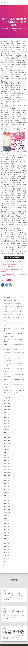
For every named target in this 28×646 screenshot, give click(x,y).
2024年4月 (6, 460)
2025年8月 (6, 415)
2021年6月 (6, 541)
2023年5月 (6, 492)
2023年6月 (6, 489)
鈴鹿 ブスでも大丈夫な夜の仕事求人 (13, 303)
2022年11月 (7, 509)
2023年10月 (7, 478)
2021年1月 (6, 555)
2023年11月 (7, 475)
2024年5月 (6, 458)
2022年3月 (6, 532)
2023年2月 (6, 501)
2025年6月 (6, 420)
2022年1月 (6, 538)
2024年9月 (6, 446)
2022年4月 (6, 529)
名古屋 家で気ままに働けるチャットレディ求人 (14, 261)
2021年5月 (6, 544)
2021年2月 (6, 552)
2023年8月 (6, 483)
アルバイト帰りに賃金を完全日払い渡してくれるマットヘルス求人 (13, 632)
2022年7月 (6, 521)
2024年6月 (6, 455)
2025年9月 (6, 412)
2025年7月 (6, 417)
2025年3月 (6, 429)
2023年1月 (6, 503)
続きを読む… (7, 599)
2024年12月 (7, 437)
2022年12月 (7, 506)
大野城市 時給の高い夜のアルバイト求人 (12, 264)
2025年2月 (6, 432)
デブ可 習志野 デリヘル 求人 (10, 300)
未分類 (9, 280)
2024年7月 (6, 452)
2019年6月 (6, 558)
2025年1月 (6, 435)
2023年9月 (6, 480)
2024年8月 (6, 449)
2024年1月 (6, 469)
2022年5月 (6, 526)
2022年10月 (7, 512)
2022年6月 (6, 523)
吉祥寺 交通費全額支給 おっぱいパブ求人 (13, 267)
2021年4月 (6, 546)
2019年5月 (6, 561)
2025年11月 (7, 406)
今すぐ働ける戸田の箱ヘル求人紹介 (12, 314)
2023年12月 (7, 472)
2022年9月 (6, 515)
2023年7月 (6, 486)
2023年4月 (6, 495)
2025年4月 (6, 426)
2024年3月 (6, 463)
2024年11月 (7, 440)
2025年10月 (7, 409)
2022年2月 (6, 535)
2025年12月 (7, 403)
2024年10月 (7, 443)
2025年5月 (6, 423)
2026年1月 (6, 400)
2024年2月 (6, 466)
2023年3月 (6, 498)
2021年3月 (6, 549)
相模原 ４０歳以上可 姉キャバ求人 (13, 311)
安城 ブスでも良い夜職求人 (11, 349)
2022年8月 (6, 518)
